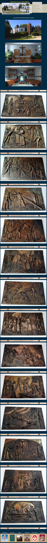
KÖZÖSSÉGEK (42, 532)
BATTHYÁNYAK (4, 532)
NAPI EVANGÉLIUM (38, 8)
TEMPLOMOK (12, 532)
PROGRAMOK (27, 532)
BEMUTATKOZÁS (38, 5)
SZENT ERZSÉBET (34, 532)
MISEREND (37, 11)
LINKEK (19, 532)
